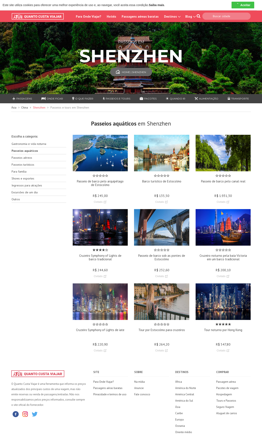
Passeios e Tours (116, 98)
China (24, 107)
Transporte (238, 98)
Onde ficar (52, 98)
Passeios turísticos (23, 164)
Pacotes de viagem (227, 388)
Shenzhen (39, 107)
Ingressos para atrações (27, 185)
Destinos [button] (172, 16)
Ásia (13, 107)
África (178, 382)
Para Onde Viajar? (88, 16)
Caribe (179, 413)
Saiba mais (156, 5)
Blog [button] (190, 16)
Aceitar (242, 5)
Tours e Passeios (226, 400)
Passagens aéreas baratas (140, 16)
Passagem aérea (226, 382)
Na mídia (139, 382)
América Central (184, 394)
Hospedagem (224, 394)
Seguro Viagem (225, 407)
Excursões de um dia (25, 192)
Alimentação (206, 98)
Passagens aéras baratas (107, 388)
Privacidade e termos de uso (109, 394)
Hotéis (111, 16)
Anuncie (139, 388)
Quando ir (175, 98)
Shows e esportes (23, 178)
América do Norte (185, 388)
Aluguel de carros (226, 413)
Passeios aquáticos (25, 151)
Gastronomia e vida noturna (29, 144)
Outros (16, 199)
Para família (19, 171)
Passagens (22, 98)
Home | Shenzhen (131, 72)
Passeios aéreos (22, 158)
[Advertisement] (39, 272)
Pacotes (148, 98)
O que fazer (82, 98)
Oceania (180, 426)
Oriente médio (183, 432)
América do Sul (184, 400)
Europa (179, 419)
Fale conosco (142, 394)
